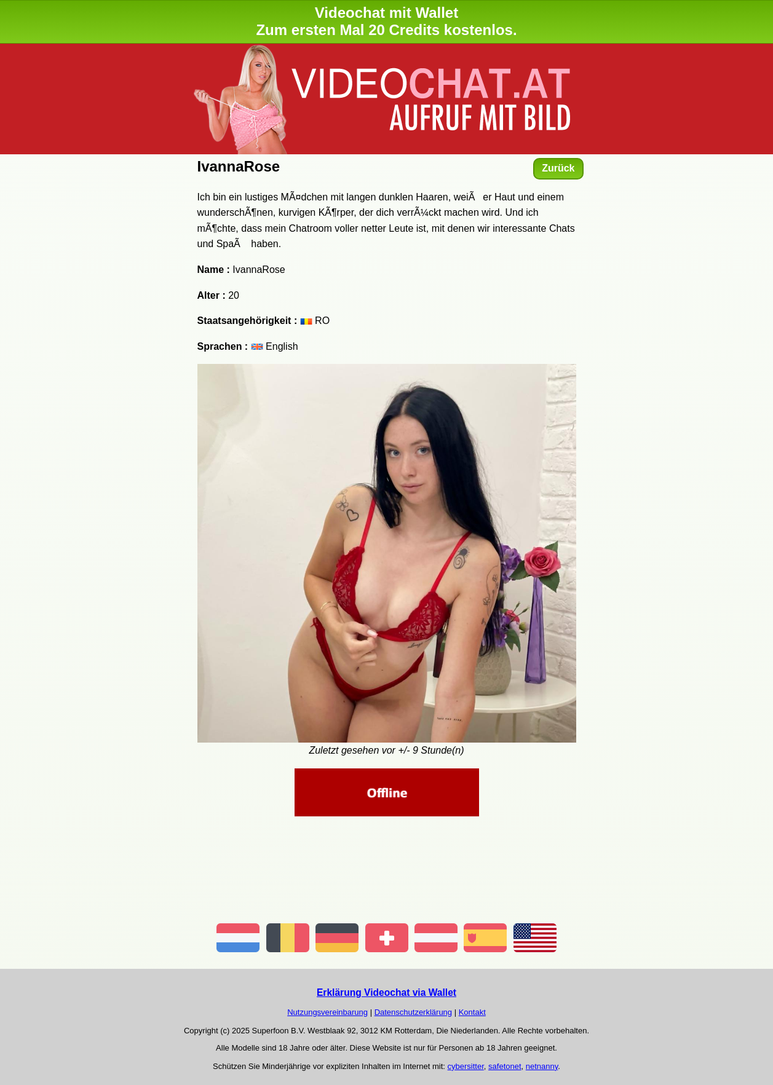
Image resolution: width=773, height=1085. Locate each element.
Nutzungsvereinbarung (327, 1012)
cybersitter (466, 1066)
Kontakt (472, 1012)
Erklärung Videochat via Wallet (386, 992)
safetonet (504, 1066)
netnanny (542, 1066)
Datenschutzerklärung (413, 1012)
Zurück (558, 168)
